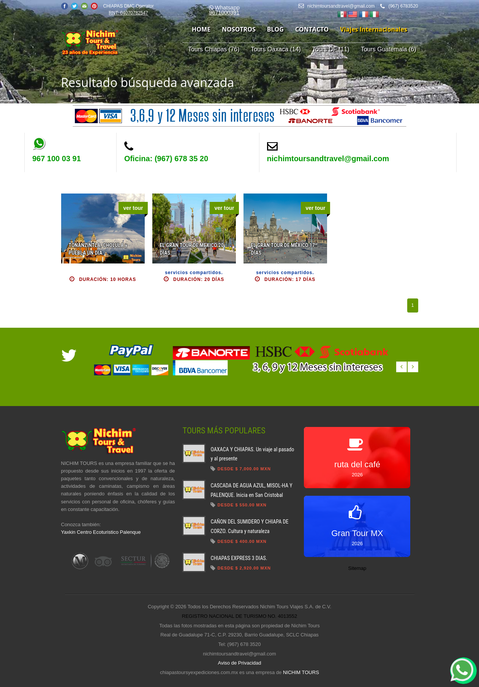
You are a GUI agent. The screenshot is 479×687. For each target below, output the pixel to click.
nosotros (239, 29)
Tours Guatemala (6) (388, 49)
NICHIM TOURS (301, 672)
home (201, 29)
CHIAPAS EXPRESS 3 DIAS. (238, 558)
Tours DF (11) (330, 49)
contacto (312, 29)
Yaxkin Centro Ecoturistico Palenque (101, 532)
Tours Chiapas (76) (213, 49)
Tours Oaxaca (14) (276, 49)
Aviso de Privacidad (239, 663)
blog (275, 29)
